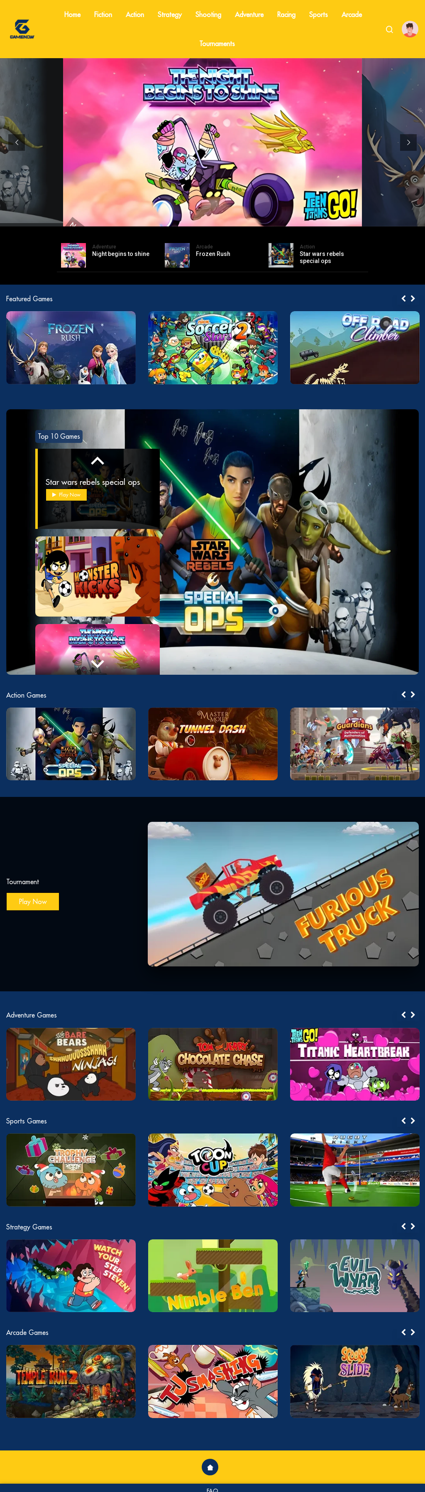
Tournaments (217, 43)
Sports (318, 14)
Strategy (170, 14)
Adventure (249, 14)
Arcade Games (27, 1332)
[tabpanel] (71, 347)
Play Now (66, 495)
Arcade (352, 14)
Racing (286, 14)
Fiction (103, 14)
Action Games (26, 695)
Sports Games (26, 1121)
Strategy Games (29, 1227)
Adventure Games (31, 1015)
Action (135, 14)
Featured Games (29, 299)
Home (72, 14)
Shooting (208, 14)
